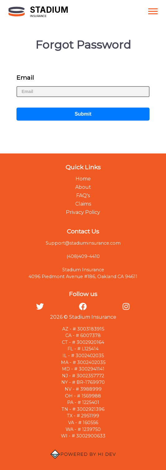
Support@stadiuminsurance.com (83, 243)
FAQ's (83, 195)
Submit (83, 114)
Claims (83, 204)
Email (25, 77)
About (83, 187)
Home (83, 179)
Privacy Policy (83, 212)
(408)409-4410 (83, 256)
